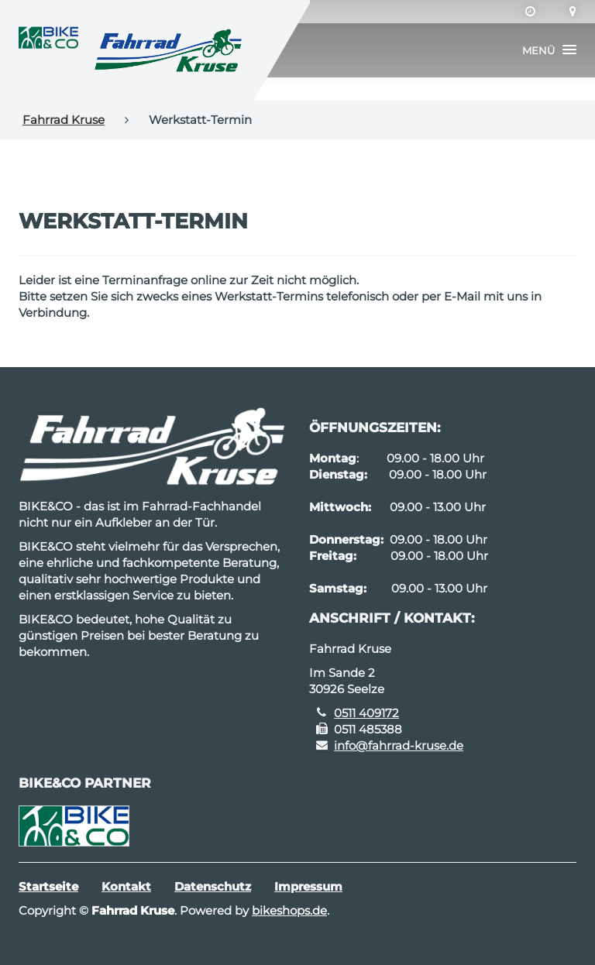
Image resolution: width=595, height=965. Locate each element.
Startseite (48, 886)
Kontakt (126, 886)
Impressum (308, 886)
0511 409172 (366, 713)
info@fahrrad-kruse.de (398, 745)
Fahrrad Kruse (63, 119)
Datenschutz (212, 886)
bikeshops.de (289, 910)
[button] (549, 50)
